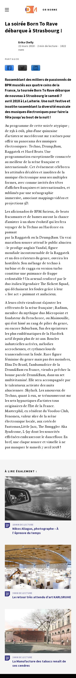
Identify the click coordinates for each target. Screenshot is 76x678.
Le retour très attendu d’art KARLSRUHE (41, 598)
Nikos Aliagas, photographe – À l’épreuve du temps (35, 532)
